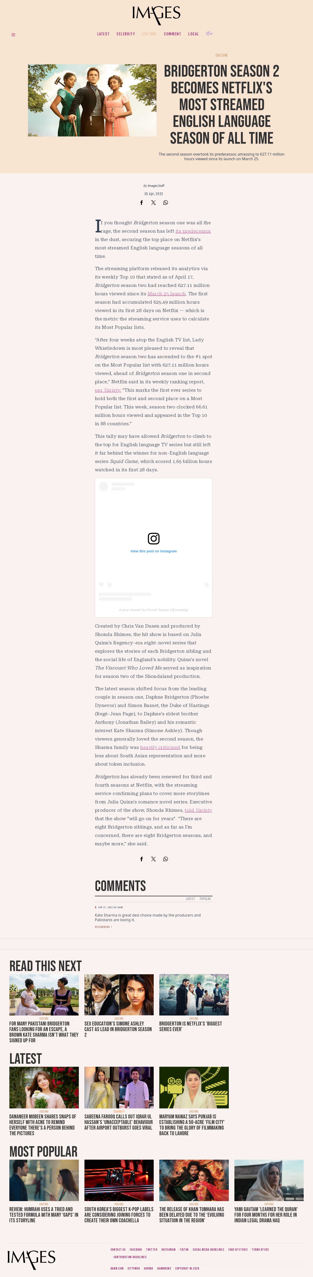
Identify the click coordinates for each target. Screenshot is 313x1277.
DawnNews (164, 1268)
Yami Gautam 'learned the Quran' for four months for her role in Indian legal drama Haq (266, 1215)
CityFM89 (134, 1268)
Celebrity (126, 34)
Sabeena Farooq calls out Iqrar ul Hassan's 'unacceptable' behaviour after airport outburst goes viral (118, 1122)
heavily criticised (160, 747)
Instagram (168, 1250)
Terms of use (260, 1250)
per (108, 390)
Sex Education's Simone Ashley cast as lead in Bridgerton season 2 (118, 1029)
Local (193, 34)
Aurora (148, 1268)
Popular (205, 899)
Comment (172, 34)
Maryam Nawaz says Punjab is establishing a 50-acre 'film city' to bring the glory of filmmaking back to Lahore (192, 1125)
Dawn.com (117, 1268)
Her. (210, 33)
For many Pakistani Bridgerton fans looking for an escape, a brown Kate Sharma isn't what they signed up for (43, 1032)
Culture (149, 34)
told (198, 810)
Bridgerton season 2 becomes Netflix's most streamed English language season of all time (221, 105)
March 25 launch (167, 293)
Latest (103, 34)
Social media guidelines (208, 1250)
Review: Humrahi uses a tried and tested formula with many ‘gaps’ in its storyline (43, 1215)
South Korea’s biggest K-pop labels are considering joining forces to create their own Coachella (118, 1215)
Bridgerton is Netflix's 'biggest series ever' (190, 1026)
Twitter (151, 1250)
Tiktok (184, 1250)
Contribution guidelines (130, 1257)
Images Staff (156, 186)
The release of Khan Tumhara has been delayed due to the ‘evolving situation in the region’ (191, 1215)
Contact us (118, 1250)
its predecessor (193, 231)
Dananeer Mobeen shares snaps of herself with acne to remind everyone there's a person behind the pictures (42, 1125)
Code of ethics (238, 1250)
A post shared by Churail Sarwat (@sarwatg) (153, 610)
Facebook (136, 1250)
